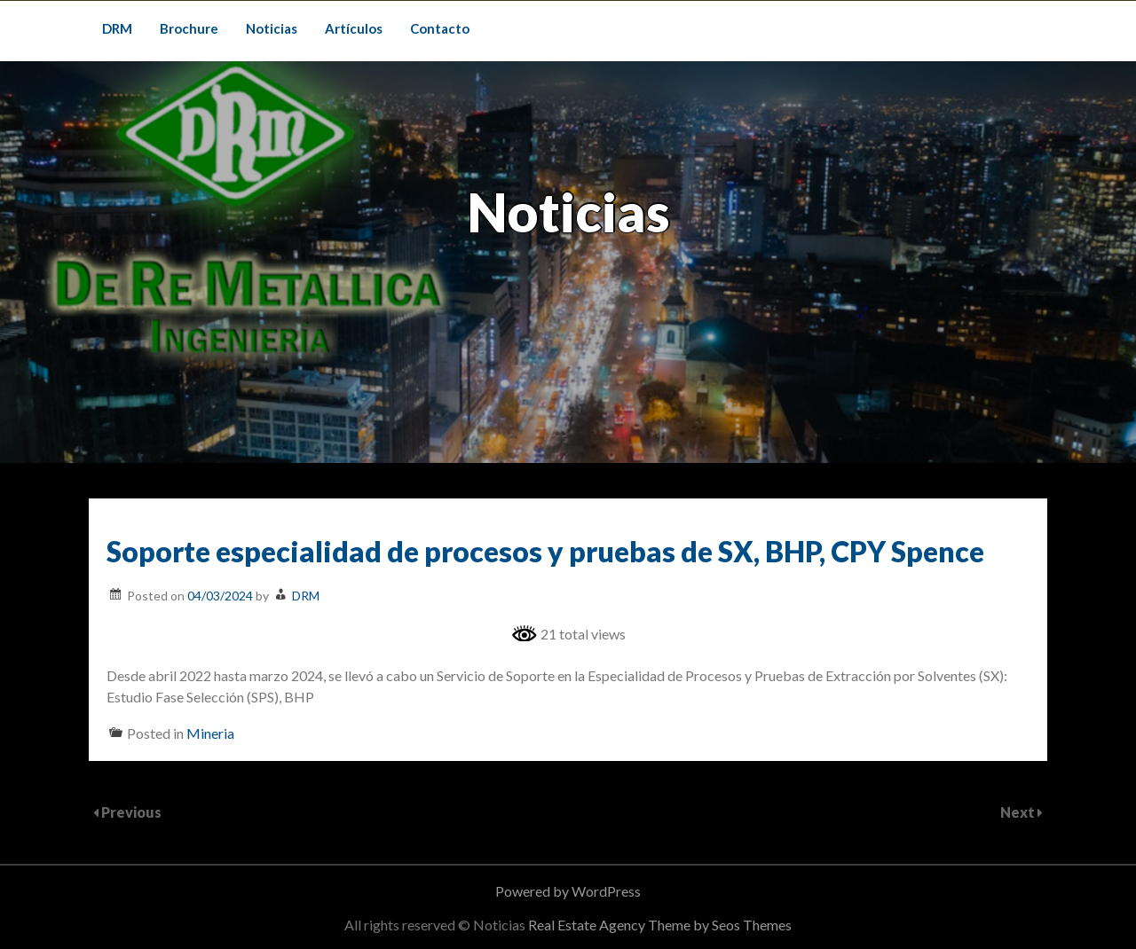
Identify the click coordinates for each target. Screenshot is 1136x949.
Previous (131, 812)
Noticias (271, 28)
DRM (117, 28)
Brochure (189, 28)
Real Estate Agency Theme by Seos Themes (660, 924)
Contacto (439, 28)
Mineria (210, 733)
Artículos (354, 28)
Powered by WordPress (568, 890)
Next (1018, 812)
